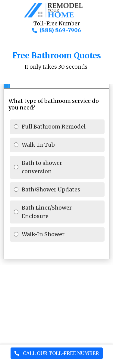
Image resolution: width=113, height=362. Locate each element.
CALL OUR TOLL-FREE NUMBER (56, 353)
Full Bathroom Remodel (54, 126)
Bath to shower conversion (42, 167)
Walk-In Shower (43, 234)
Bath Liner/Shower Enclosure (47, 212)
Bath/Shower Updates (51, 189)
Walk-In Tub (38, 144)
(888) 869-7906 (60, 30)
